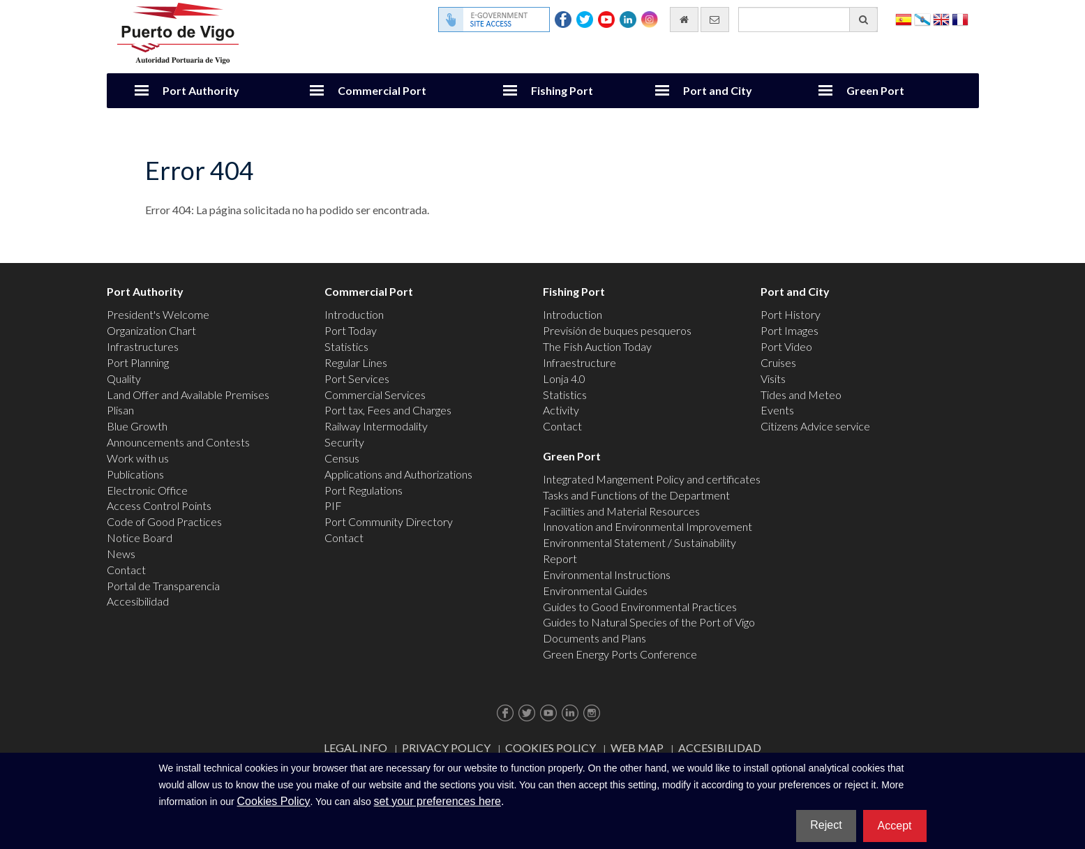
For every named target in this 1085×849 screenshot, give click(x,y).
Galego (922, 18)
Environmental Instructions (607, 574)
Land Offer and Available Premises (188, 394)
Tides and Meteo (801, 394)
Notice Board (139, 537)
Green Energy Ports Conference (620, 654)
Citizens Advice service (815, 426)
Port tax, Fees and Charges (387, 409)
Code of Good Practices (164, 521)
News (121, 553)
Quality (124, 378)
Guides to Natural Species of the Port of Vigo (649, 622)
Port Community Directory (388, 521)
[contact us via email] (715, 19)
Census (341, 458)
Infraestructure (579, 362)
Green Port (875, 90)
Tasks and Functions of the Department (636, 495)
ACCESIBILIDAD (719, 747)
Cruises (778, 362)
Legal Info (355, 747)
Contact (126, 569)
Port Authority (201, 90)
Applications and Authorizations (398, 474)
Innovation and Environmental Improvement (647, 526)
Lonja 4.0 (564, 378)
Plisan (120, 409)
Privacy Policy (446, 747)
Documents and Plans (594, 638)
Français (960, 18)
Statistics (346, 346)
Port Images (789, 330)
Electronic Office (147, 490)
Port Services (356, 378)
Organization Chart (151, 330)
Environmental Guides (595, 590)
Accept (895, 826)
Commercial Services (375, 394)
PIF (333, 505)
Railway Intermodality (376, 426)
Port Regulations (363, 490)
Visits (773, 378)
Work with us (138, 458)
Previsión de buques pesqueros (617, 330)
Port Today (350, 330)
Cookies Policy (550, 747)
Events (777, 409)
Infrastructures (143, 346)
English (941, 18)
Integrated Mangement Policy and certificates (652, 479)
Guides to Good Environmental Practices (640, 606)
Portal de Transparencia (163, 585)
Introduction (354, 314)
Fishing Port (562, 90)
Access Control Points (159, 505)
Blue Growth (137, 426)
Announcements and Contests (178, 442)
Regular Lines (355, 362)
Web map (637, 747)
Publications (135, 474)
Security (344, 442)
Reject (825, 825)
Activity (561, 409)
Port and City (717, 90)
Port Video (786, 346)
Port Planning (138, 362)
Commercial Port (382, 90)
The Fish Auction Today (597, 346)
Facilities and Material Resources (621, 511)
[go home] (684, 19)
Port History (791, 314)
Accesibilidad (138, 601)
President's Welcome (158, 314)
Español (903, 18)
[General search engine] (808, 19)
